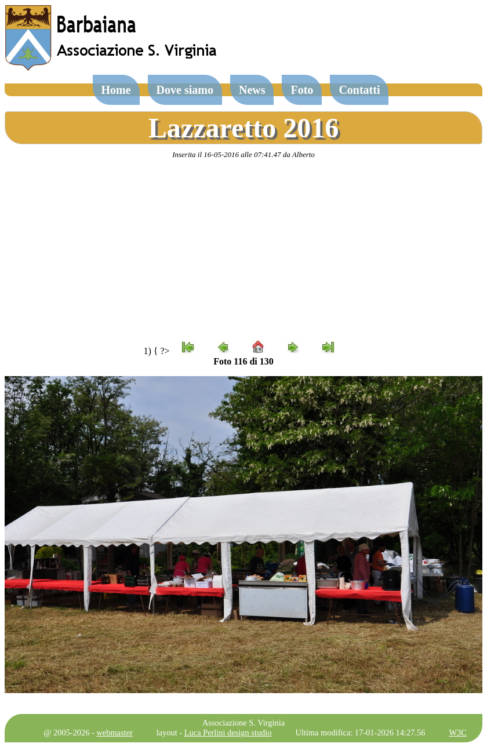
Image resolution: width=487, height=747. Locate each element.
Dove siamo (185, 89)
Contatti (359, 89)
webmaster (114, 732)
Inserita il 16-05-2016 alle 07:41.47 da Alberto (243, 154)
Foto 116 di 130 (243, 361)
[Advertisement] (243, 250)
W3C (457, 732)
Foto (301, 89)
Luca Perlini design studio (228, 732)
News (252, 89)
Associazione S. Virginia (243, 722)
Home (116, 89)
